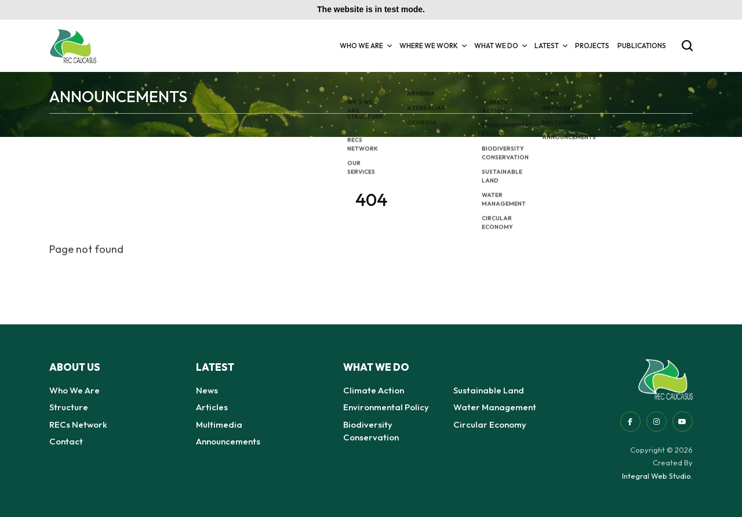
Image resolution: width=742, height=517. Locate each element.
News (207, 390)
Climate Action (373, 390)
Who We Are (365, 45)
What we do (500, 45)
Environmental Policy (386, 407)
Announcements (228, 441)
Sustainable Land (488, 390)
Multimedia (219, 424)
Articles (212, 407)
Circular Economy (489, 424)
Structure (68, 407)
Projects (592, 45)
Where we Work (432, 45)
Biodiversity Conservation (371, 431)
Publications (641, 45)
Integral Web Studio (656, 475)
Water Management (494, 407)
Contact (66, 441)
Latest (550, 45)
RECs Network (78, 424)
